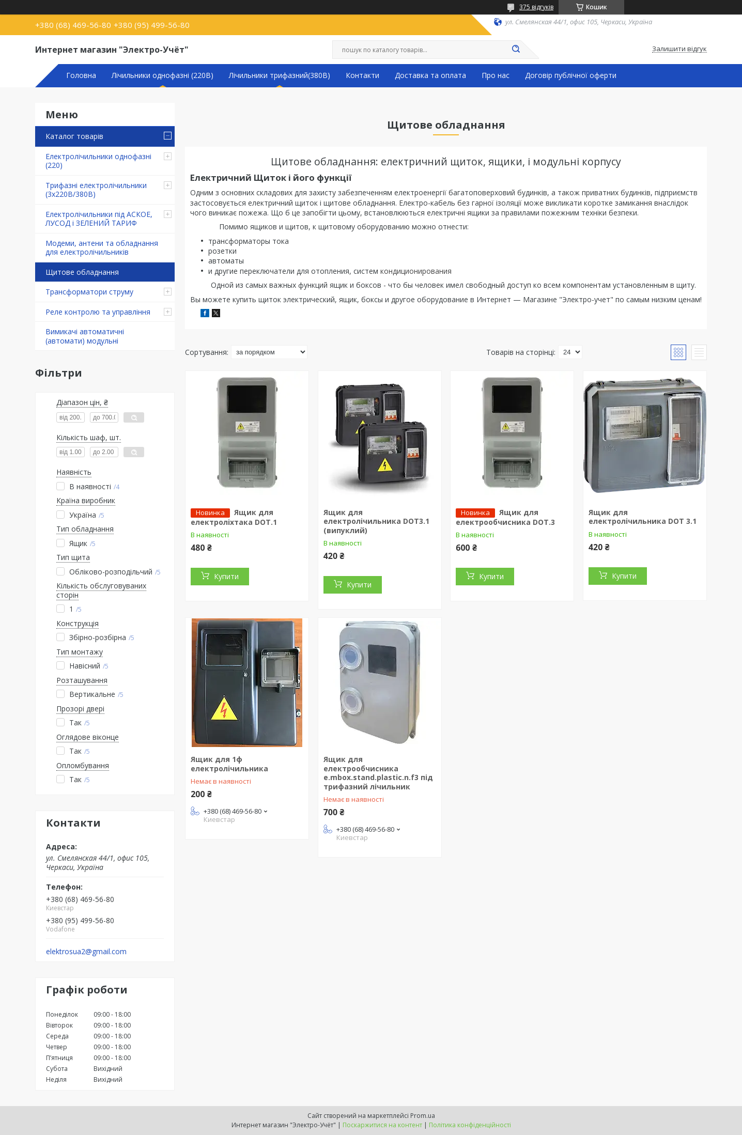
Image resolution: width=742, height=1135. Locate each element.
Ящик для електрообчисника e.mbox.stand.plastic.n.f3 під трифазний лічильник (378, 772)
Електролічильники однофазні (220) (98, 160)
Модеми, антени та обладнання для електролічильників (101, 247)
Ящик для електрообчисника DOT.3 (505, 517)
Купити (226, 576)
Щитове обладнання (82, 272)
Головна (81, 75)
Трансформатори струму (89, 292)
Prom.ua (422, 1115)
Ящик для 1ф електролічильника (229, 763)
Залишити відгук (679, 49)
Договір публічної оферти (570, 75)
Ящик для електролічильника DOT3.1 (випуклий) (376, 521)
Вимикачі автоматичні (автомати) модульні (84, 336)
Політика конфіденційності (470, 1125)
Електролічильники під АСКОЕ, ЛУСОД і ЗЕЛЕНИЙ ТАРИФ (98, 218)
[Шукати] (515, 49)
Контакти (362, 75)
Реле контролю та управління (97, 312)
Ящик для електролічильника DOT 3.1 (643, 516)
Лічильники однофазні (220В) (162, 75)
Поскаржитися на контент (382, 1125)
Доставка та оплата (430, 75)
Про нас (495, 75)
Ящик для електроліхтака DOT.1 (234, 517)
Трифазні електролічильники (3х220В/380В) (96, 189)
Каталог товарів (74, 136)
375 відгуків (536, 7)
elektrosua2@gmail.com (86, 951)
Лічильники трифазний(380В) (279, 75)
